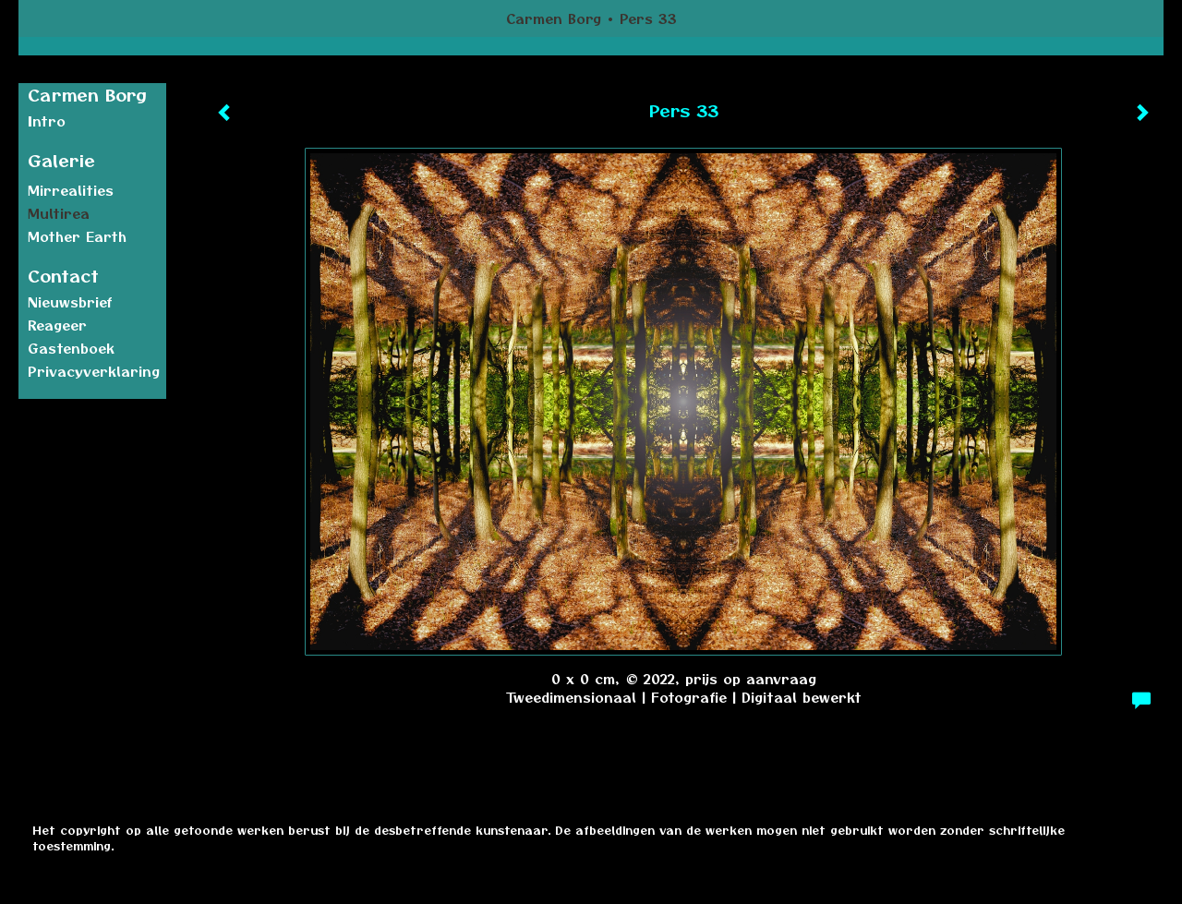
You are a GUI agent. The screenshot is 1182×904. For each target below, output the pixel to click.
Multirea (59, 213)
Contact (63, 275)
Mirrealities (71, 190)
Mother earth (77, 236)
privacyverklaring (94, 371)
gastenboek (71, 348)
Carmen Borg (553, 18)
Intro (47, 121)
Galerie (61, 160)
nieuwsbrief (70, 302)
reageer (57, 325)
